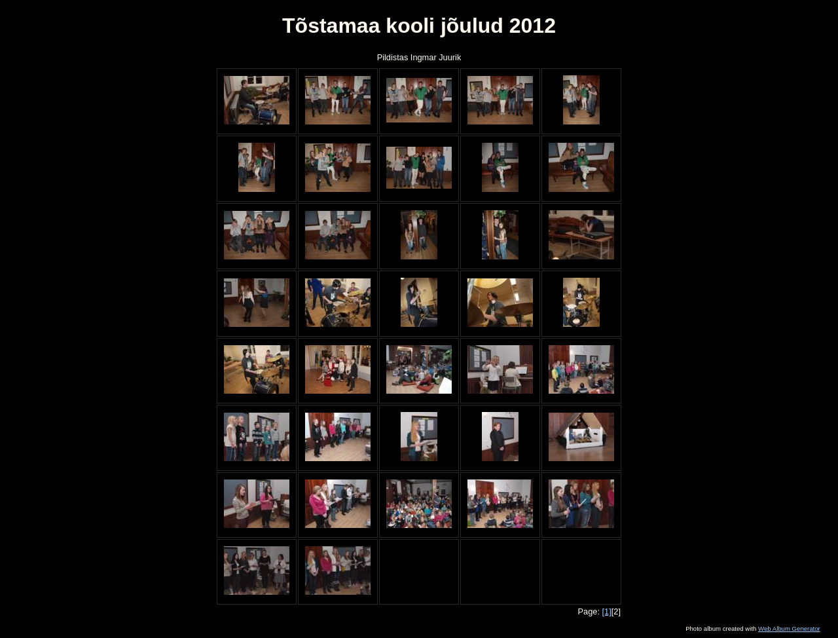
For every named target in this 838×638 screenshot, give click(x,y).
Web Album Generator (789, 628)
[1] (606, 611)
